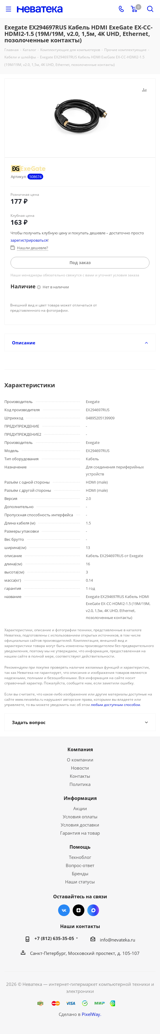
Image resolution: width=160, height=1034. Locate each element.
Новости (80, 768)
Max (93, 910)
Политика (80, 784)
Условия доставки (80, 825)
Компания (80, 749)
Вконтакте (64, 910)
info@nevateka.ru (117, 940)
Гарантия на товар (80, 833)
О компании (80, 760)
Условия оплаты (80, 816)
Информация (80, 798)
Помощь (80, 847)
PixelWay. (91, 1014)
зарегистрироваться (29, 240)
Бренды (80, 873)
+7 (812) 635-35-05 (54, 938)
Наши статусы (80, 882)
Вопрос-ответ (80, 865)
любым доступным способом (115, 704)
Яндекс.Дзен (78, 910)
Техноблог (80, 857)
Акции (80, 808)
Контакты (80, 776)
